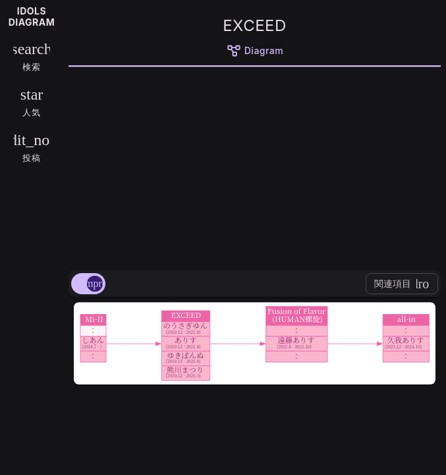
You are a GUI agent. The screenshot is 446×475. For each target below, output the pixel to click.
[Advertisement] (255, 166)
